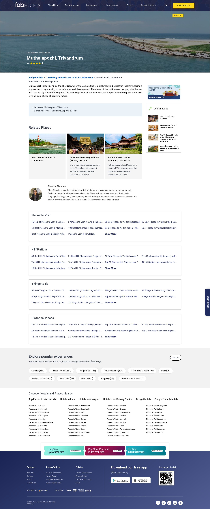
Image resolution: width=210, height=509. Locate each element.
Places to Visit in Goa (154, 412)
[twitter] (164, 503)
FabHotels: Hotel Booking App (118, 436)
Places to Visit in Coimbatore (117, 432)
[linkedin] (169, 503)
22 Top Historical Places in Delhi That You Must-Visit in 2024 (85, 336)
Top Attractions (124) (113, 370)
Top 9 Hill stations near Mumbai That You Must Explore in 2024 (48, 262)
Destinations (112, 5)
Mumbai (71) (87, 378)
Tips (129, 5)
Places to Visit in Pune (76, 436)
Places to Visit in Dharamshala (118, 412)
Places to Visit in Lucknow (156, 419)
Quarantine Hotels (53, 483)
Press (29, 479)
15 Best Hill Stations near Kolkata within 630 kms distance (48, 268)
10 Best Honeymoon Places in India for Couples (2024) (85, 228)
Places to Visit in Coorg (155, 409)
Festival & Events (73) (41, 378)
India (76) (165, 370)
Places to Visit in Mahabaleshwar (41, 422)
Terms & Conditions (84, 473)
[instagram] (175, 503)
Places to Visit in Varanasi (38, 432)
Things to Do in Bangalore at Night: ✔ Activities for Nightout (159, 296)
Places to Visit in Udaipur (155, 429)
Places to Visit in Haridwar (116, 416)
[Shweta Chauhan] (95, 186)
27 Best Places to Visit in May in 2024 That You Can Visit (159, 222)
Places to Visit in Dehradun (39, 412)
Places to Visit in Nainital (38, 426)
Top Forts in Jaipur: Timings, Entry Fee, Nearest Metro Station (85, 324)
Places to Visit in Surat (76, 429)
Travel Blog (53, 5)
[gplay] (120, 480)
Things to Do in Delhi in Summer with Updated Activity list (122, 290)
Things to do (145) (87, 370)
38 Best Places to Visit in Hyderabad (122, 222)
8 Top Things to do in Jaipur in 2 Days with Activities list (48, 296)
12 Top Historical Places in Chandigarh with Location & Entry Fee (48, 336)
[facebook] (158, 503)
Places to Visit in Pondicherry (79, 432)
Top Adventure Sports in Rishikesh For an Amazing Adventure (122, 296)
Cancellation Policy (83, 479)
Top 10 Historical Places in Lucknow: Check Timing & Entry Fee (122, 324)
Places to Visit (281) (61, 370)
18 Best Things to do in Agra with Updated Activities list (85, 290)
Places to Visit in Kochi (154, 432)
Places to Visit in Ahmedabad (79, 406)
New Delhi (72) (67, 378)
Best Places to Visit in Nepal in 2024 (159, 228)
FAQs (78, 483)
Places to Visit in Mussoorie (156, 422)
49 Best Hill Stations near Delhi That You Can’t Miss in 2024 (48, 256)
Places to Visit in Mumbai (116, 422)
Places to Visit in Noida (115, 426)
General (178, 15)
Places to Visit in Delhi (76, 412)
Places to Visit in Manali (77, 422)
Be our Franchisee (53, 473)
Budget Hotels (147, 5)
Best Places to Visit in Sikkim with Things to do (48, 234)
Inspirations (91, 5)
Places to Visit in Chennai (116, 409)
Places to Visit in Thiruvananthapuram (121, 429)
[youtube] (180, 503)
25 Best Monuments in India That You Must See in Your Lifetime (48, 330)
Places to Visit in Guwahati (78, 416)
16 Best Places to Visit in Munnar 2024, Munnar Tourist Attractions (122, 256)
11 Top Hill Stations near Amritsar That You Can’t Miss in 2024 (85, 268)
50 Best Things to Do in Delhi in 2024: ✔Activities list (48, 290)
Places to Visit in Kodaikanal (39, 436)
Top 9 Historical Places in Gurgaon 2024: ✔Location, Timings (159, 330)
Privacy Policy (81, 476)
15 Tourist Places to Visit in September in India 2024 (48, 222)
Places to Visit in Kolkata (77, 419)
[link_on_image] (153, 118)
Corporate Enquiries (54, 479)
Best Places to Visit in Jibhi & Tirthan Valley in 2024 (169, 148)
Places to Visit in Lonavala (117, 419)
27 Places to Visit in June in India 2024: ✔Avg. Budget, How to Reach (85, 222)
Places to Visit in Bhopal (38, 409)
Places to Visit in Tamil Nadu (81, 234)
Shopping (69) (107, 378)
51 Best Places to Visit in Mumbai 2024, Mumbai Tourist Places (48, 228)
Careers (30, 476)
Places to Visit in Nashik (77, 426)
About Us (30, 473)
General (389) (37, 370)
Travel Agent (51, 476)
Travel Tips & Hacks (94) (142, 370)
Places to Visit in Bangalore (156, 406)
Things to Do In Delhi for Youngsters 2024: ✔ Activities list (48, 302)
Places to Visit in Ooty (154, 426)
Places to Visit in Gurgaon (38, 416)
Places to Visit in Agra (37, 406)
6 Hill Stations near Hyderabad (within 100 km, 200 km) (159, 256)
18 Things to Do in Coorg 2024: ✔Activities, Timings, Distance (159, 290)
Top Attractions (72, 5)
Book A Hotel (184, 5)
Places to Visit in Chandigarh (78, 409)
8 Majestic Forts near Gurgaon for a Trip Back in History (122, 330)
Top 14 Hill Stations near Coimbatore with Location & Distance (85, 262)
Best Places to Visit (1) (132, 378)
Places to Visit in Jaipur (37, 419)
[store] (141, 480)
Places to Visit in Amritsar (116, 406)
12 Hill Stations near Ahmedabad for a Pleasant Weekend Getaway (159, 262)
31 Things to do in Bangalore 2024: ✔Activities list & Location (85, 302)
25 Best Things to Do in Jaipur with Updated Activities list (85, 296)
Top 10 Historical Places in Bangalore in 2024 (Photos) (48, 324)
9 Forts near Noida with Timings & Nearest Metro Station (85, 330)
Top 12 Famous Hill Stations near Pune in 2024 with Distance (122, 262)
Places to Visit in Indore (155, 416)
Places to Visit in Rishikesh (39, 429)
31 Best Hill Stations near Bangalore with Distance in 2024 (85, 256)
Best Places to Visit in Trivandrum (76, 77)
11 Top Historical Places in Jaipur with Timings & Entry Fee (159, 324)
